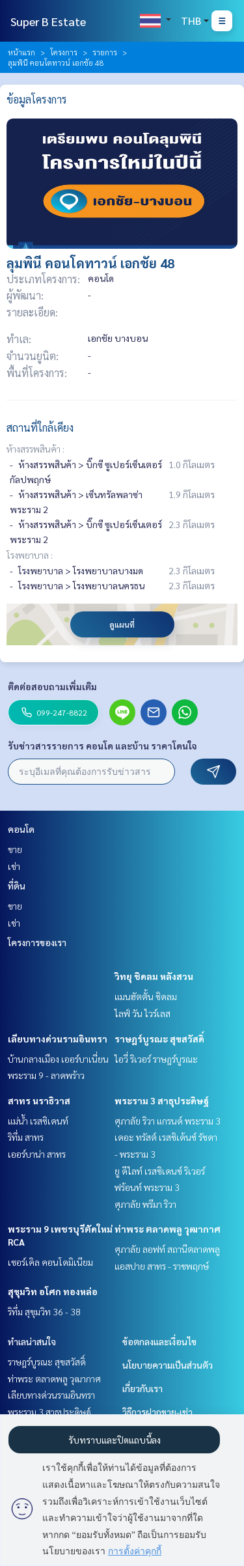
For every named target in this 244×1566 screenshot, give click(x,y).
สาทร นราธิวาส (39, 1100)
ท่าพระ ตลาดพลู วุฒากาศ (168, 1229)
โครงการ (63, 52)
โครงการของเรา (37, 942)
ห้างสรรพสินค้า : (35, 448)
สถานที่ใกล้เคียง (40, 427)
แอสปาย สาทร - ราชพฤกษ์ (162, 1266)
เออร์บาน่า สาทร (37, 1154)
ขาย (15, 849)
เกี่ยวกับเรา (142, 1388)
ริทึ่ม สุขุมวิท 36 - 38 (44, 1311)
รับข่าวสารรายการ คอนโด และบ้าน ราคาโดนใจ (102, 745)
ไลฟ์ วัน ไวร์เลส (142, 1013)
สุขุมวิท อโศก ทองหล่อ (53, 1291)
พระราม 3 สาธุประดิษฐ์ (162, 1100)
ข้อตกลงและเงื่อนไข (159, 1341)
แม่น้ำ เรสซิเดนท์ (38, 1120)
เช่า (14, 866)
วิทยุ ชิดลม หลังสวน (154, 976)
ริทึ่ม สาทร (26, 1137)
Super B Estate (48, 21)
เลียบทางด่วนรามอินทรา (57, 1038)
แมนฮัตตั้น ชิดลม (146, 996)
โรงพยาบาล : (30, 555)
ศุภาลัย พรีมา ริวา (145, 1204)
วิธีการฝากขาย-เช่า (157, 1412)
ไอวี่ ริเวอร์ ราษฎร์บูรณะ (156, 1059)
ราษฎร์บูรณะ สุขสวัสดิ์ (159, 1038)
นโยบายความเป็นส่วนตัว (167, 1365)
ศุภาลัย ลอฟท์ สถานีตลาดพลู (167, 1249)
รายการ (104, 52)
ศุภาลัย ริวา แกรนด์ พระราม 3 (168, 1120)
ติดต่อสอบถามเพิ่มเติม (52, 686)
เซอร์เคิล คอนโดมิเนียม (50, 1262)
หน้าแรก (21, 52)
